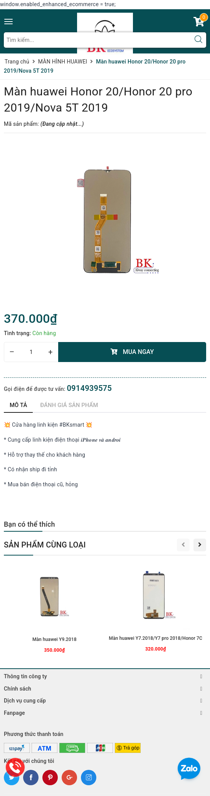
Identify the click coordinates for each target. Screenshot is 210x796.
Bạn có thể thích (29, 524)
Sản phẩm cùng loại (45, 544)
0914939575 (89, 388)
